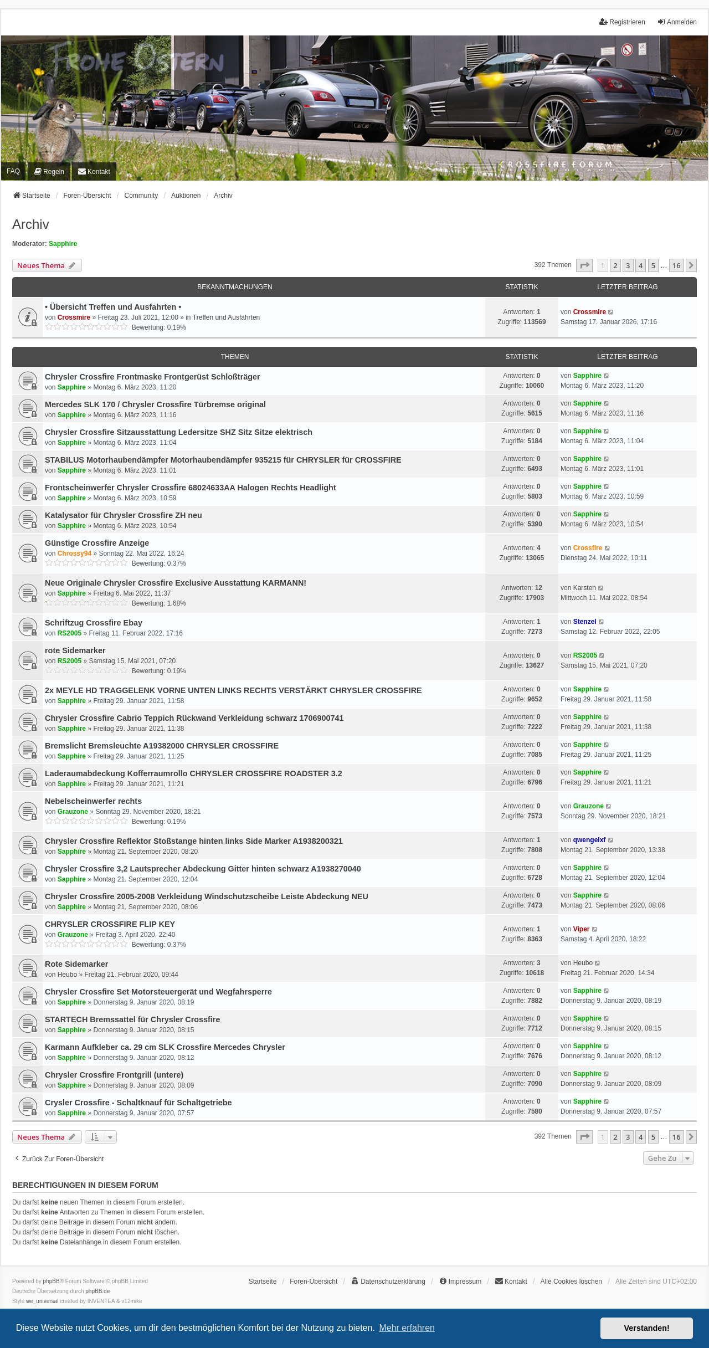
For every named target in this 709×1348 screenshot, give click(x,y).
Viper (581, 929)
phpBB (51, 1281)
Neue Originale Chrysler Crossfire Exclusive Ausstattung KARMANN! (175, 582)
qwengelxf (589, 840)
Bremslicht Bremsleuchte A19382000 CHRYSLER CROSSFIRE (162, 745)
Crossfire (588, 548)
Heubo (67, 974)
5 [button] (653, 265)
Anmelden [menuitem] (677, 22)
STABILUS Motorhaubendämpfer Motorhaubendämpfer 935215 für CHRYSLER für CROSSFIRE (223, 459)
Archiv (30, 224)
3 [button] (628, 265)
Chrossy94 (74, 553)
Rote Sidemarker (76, 964)
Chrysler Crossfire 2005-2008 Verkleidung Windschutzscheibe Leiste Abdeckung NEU (206, 896)
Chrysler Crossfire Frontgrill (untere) (114, 1074)
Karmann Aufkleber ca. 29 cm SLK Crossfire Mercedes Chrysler (165, 1047)
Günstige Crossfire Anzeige (97, 543)
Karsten (584, 588)
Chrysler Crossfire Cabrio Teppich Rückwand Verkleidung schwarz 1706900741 (194, 718)
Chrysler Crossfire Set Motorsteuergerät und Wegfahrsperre (158, 991)
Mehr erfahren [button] (407, 1327)
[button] (584, 265)
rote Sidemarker (75, 650)
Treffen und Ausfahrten (226, 317)
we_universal (42, 1301)
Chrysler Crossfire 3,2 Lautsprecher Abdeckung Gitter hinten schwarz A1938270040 (203, 868)
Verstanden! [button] (647, 1328)
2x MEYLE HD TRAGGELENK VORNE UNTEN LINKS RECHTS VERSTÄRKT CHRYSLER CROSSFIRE (233, 690)
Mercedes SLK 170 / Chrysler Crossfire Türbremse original (155, 404)
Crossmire (74, 317)
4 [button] (641, 265)
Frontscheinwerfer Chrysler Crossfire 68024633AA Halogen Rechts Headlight (190, 487)
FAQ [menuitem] (13, 171)
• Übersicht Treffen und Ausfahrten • (113, 307)
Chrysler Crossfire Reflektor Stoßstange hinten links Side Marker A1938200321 (194, 841)
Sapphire (63, 244)
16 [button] (676, 265)
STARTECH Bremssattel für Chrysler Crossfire (132, 1019)
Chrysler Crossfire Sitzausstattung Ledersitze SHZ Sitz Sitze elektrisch (178, 432)
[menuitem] (49, 171)
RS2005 (69, 633)
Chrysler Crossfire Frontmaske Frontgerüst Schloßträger (152, 376)
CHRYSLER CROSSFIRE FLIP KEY (110, 924)
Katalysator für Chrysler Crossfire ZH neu (123, 515)
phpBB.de (97, 1291)
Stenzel (585, 622)
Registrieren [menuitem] (622, 22)
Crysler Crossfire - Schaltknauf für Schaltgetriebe (138, 1102)
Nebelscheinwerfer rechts (93, 801)
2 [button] (615, 265)
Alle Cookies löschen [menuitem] (571, 1281)
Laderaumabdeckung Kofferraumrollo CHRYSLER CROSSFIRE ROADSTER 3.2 (193, 773)
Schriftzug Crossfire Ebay (93, 622)
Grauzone (73, 812)
